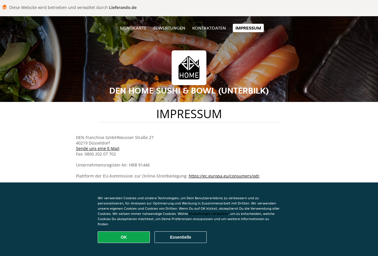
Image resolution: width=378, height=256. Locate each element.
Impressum (248, 28)
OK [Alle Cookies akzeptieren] (124, 237)
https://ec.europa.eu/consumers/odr (224, 176)
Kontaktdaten (209, 28)
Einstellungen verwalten (208, 213)
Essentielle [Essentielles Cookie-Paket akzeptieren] (180, 237)
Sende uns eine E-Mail (97, 148)
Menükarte (133, 28)
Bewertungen (169, 28)
